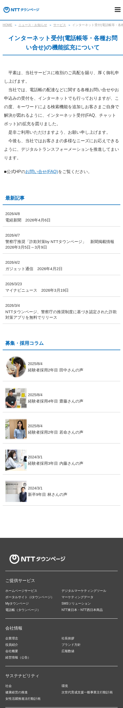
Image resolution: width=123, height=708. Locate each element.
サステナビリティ (22, 675)
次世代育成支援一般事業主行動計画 (87, 692)
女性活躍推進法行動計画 (22, 699)
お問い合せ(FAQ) (41, 171)
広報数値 (67, 651)
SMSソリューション (76, 603)
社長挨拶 (67, 638)
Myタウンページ (17, 603)
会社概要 (11, 651)
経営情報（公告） (18, 657)
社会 (8, 686)
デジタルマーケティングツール (83, 591)
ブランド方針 (71, 645)
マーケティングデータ (77, 597)
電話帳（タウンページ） (22, 610)
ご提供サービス (20, 580)
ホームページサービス (21, 591)
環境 (64, 686)
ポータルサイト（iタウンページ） (29, 597)
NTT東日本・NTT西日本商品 (82, 610)
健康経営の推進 (16, 692)
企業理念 (11, 638)
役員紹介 (11, 645)
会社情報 (13, 628)
